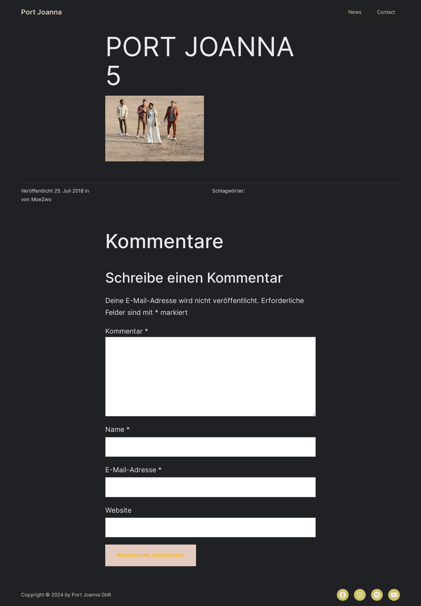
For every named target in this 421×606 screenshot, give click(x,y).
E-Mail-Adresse (133, 469)
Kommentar (126, 331)
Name (117, 429)
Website (118, 510)
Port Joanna (41, 12)
